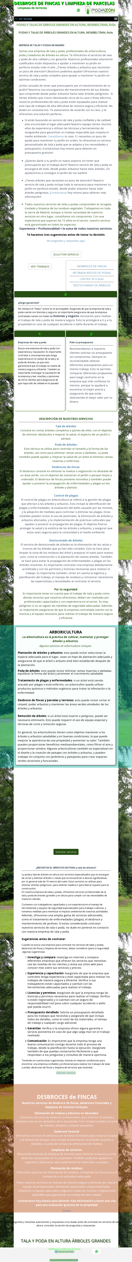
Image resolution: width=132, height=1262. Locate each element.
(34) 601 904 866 (64, 1251)
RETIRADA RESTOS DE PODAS (92, 273)
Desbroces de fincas (66, 467)
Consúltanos (58, 137)
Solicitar (66, 1210)
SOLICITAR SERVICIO (66, 254)
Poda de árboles (66, 444)
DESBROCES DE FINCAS (92, 266)
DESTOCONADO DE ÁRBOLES (91, 285)
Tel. (23, 19)
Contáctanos (60, 180)
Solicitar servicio (66, 852)
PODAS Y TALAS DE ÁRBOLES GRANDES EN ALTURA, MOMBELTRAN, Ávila (65, 32)
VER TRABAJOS (40, 266)
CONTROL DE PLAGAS (92, 279)
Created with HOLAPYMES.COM (64, 1260)
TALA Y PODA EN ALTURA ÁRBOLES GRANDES (65, 1241)
